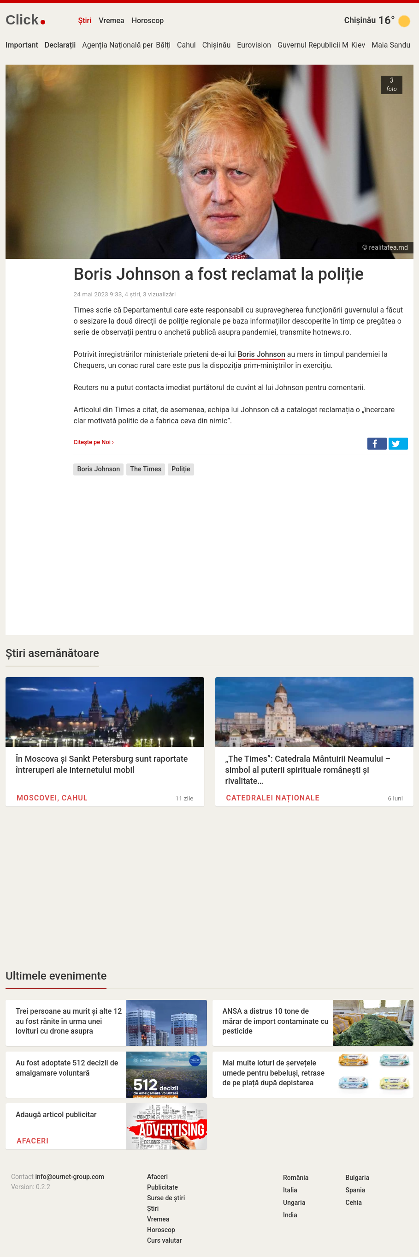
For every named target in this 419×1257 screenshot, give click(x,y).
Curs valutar (164, 1240)
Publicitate (162, 1187)
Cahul (186, 45)
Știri (84, 20)
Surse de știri (166, 1198)
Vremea (111, 20)
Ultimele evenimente (56, 975)
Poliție (180, 469)
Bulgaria (357, 1177)
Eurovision (254, 45)
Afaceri (33, 1141)
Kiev (358, 45)
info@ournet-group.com (69, 1176)
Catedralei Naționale (273, 798)
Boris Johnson (261, 354)
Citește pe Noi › (93, 442)
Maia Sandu (391, 45)
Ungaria (294, 1202)
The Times (145, 469)
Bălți (163, 45)
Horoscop (148, 20)
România (295, 1177)
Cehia (353, 1202)
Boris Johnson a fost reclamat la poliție (218, 274)
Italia (290, 1190)
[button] (377, 444)
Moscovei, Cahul (52, 798)
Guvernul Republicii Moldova (323, 45)
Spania (355, 1190)
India (290, 1215)
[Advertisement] (240, 548)
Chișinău (360, 20)
